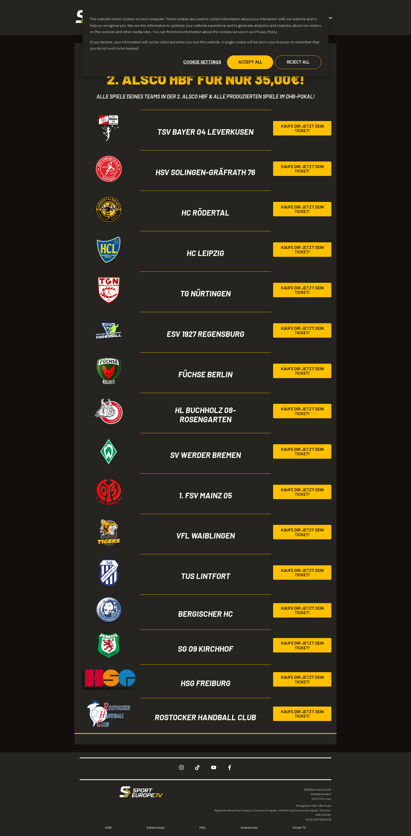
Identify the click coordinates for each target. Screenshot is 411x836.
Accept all (250, 62)
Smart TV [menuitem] (299, 827)
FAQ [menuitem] (202, 827)
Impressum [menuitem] (249, 827)
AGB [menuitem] (108, 827)
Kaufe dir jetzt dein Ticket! (302, 128)
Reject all (298, 62)
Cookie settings (202, 62)
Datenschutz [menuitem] (156, 827)
